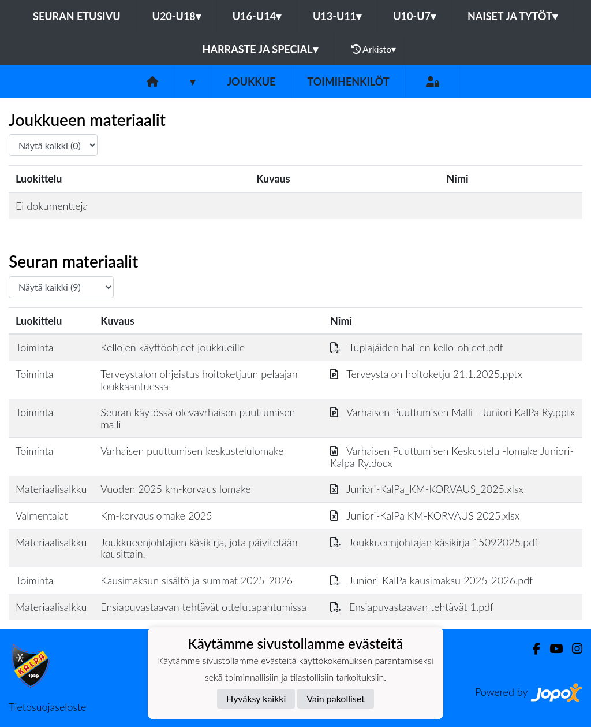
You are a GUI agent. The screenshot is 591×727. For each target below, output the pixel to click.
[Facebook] (531, 649)
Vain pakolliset (335, 698)
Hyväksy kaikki (256, 698)
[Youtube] (551, 649)
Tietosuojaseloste (47, 706)
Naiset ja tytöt (512, 16)
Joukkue (251, 81)
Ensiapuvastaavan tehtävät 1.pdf (411, 606)
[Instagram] (572, 649)
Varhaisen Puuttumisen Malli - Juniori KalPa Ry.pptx (452, 412)
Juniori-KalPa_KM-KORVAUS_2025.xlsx (426, 489)
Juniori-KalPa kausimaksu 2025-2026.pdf (431, 580)
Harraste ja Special (260, 49)
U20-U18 (176, 16)
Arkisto (374, 49)
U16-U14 (257, 16)
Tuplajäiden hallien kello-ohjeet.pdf (416, 347)
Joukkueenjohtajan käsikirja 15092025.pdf (434, 542)
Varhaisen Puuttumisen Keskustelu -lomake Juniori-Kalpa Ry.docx (452, 456)
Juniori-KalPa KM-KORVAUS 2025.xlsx (424, 515)
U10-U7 (414, 16)
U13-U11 (337, 16)
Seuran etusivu (77, 16)
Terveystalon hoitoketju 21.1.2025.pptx (426, 374)
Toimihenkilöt (348, 81)
